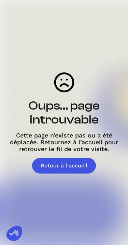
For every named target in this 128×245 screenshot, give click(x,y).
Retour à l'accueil (64, 165)
